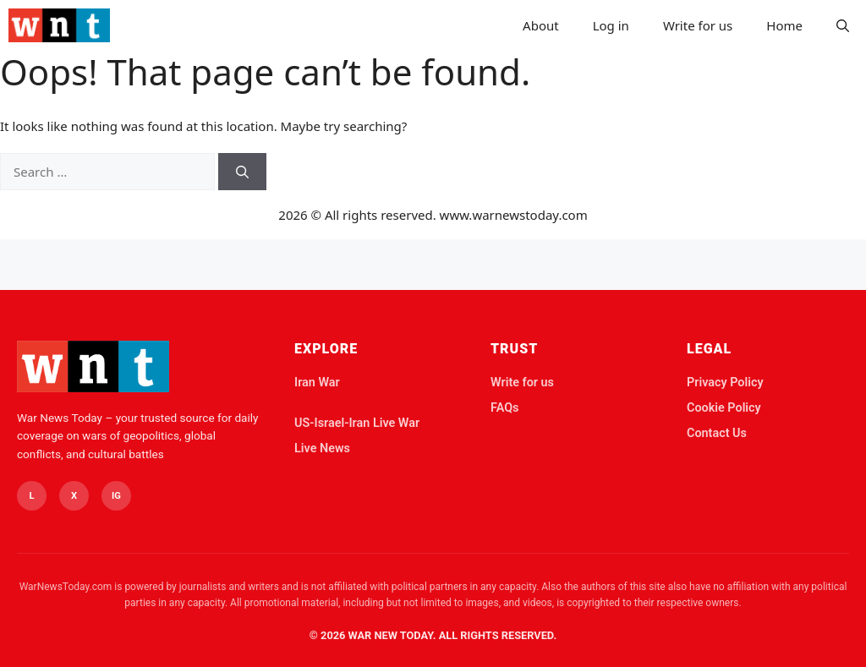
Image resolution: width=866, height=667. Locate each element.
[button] (842, 25)
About (541, 25)
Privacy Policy (725, 382)
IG (116, 495)
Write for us (697, 25)
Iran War (317, 382)
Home (784, 25)
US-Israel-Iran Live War (356, 423)
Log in (611, 25)
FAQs (504, 408)
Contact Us (717, 433)
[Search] (242, 172)
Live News (322, 448)
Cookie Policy (724, 408)
